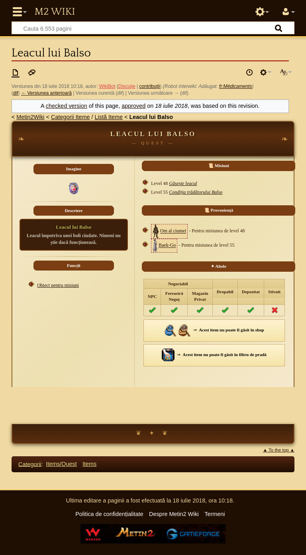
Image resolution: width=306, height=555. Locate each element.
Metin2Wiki (30, 117)
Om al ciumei (173, 231)
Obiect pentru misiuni (58, 285)
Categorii (29, 464)
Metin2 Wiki (54, 11)
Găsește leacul (183, 183)
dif (15, 93)
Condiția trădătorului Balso (195, 192)
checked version (66, 106)
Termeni (214, 514)
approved (133, 106)
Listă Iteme (109, 117)
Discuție (126, 86)
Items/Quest (61, 464)
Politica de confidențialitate (109, 514)
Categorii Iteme (70, 117)
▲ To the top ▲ (279, 450)
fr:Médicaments (235, 86)
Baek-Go (167, 245)
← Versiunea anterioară (46, 93)
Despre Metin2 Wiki (174, 514)
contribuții (149, 86)
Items (89, 464)
